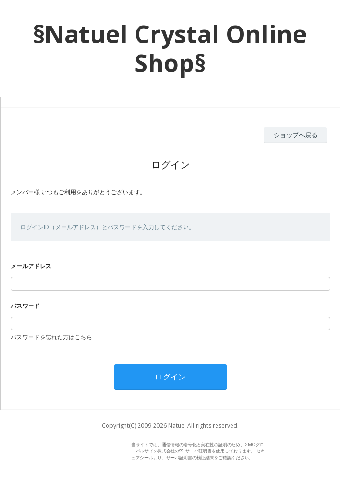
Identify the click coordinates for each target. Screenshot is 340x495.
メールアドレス (31, 266)
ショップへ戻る (296, 135)
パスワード (25, 306)
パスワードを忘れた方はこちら (51, 337)
